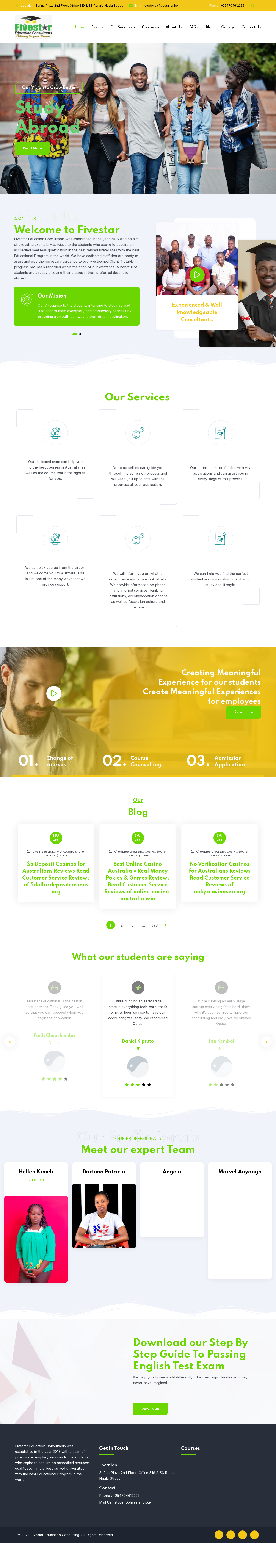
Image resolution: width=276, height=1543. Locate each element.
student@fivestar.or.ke (161, 5)
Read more (243, 712)
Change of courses (59, 762)
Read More (32, 148)
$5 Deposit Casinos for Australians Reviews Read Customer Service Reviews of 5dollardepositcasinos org (56, 878)
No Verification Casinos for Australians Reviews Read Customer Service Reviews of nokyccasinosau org (220, 878)
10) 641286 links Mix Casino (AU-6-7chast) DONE (56, 853)
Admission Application (230, 762)
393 (154, 925)
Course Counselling (145, 762)
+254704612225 (232, 5)
